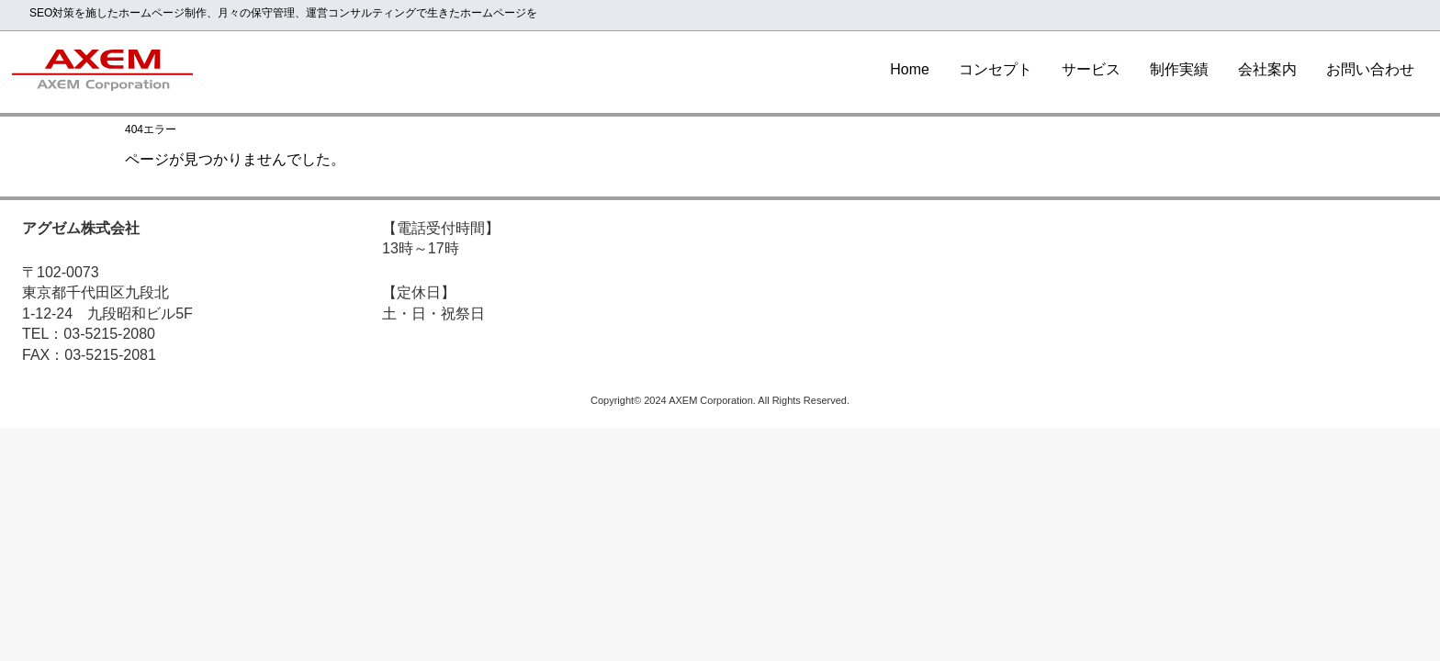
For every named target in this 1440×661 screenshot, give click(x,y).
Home (909, 69)
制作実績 (1179, 69)
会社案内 (1267, 69)
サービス (1091, 69)
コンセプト (995, 69)
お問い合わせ (1370, 69)
